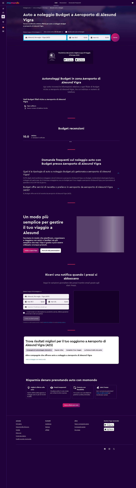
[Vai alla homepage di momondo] (13, 3)
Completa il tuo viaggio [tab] (73, 350)
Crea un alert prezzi (102, 393)
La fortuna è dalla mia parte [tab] (93, 350)
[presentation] (80, 60)
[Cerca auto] (3, 17)
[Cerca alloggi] (3, 13)
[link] (31, 250)
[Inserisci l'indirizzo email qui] (48, 307)
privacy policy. (62, 322)
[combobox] (32, 32)
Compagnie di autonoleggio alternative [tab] (39, 350)
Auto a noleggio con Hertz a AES (36, 359)
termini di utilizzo (47, 322)
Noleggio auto (27, 7)
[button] (3, 3)
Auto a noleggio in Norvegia (40, 7)
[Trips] (3, 22)
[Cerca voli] (3, 9)
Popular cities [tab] (59, 350)
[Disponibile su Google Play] (69, 60)
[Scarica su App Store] (80, 60)
